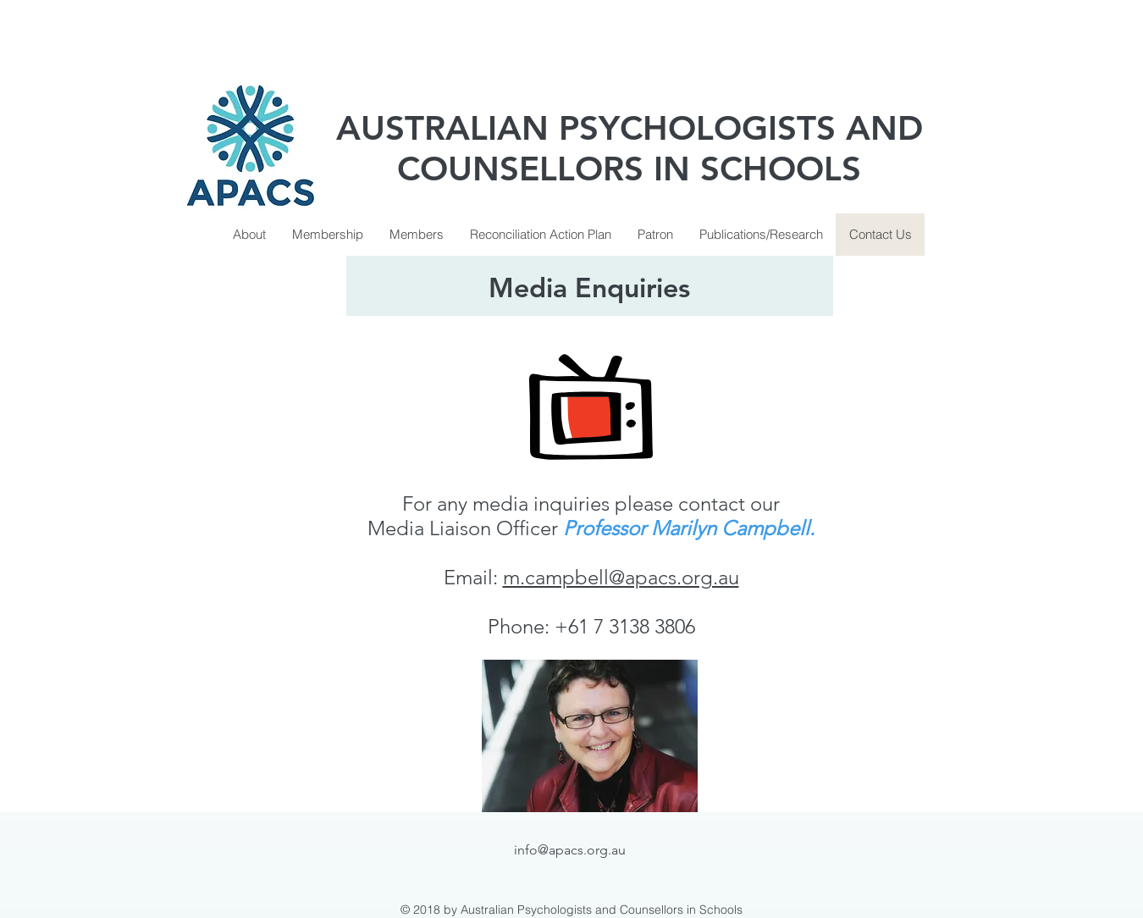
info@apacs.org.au (570, 850)
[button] (327, 234)
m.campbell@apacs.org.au (621, 577)
